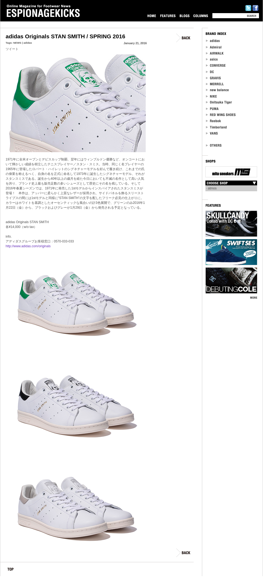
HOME (152, 16)
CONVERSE (216, 65)
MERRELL (215, 84)
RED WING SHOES (220, 115)
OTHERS (214, 145)
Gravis (213, 78)
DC (210, 72)
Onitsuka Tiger (219, 102)
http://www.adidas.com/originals (28, 246)
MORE (253, 297)
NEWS (17, 42)
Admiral (214, 47)
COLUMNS (201, 16)
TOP (10, 570)
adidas (28, 42)
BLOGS (184, 16)
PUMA (212, 109)
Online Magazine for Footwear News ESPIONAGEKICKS (43, 11)
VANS (212, 133)
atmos (212, 188)
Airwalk (214, 53)
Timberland (216, 127)
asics (212, 59)
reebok (213, 121)
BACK (183, 37)
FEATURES (167, 16)
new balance (217, 90)
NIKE (211, 96)
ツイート (12, 49)
